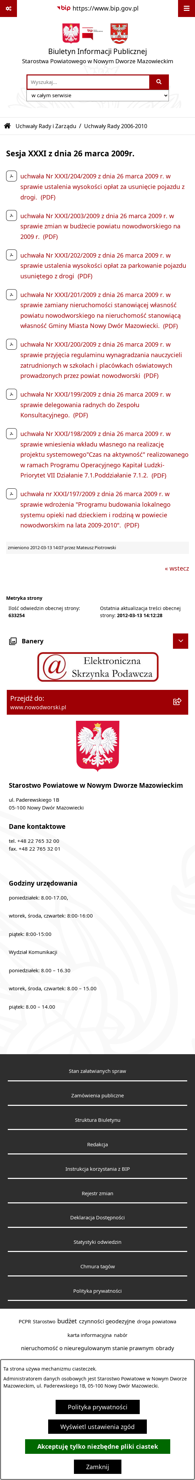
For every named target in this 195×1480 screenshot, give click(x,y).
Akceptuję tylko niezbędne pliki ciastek (97, 1446)
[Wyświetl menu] (186, 8)
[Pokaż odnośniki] (8, 8)
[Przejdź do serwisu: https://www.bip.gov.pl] (97, 8)
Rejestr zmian (97, 1193)
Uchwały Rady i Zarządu (46, 126)
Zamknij (97, 1467)
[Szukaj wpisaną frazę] (159, 82)
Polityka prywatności (98, 1407)
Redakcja (97, 1144)
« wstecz (177, 568)
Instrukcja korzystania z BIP (97, 1168)
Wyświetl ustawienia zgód (97, 1427)
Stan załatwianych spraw (97, 1070)
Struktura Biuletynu (97, 1119)
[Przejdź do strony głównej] (97, 45)
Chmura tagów (97, 1266)
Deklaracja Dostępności (97, 1217)
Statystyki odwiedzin (97, 1241)
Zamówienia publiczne (97, 1095)
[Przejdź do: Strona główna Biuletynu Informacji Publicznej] (7, 126)
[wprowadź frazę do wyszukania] (88, 82)
